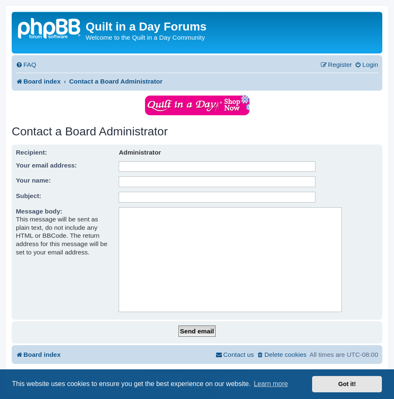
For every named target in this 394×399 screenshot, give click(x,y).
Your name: (33, 180)
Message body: (39, 211)
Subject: (28, 195)
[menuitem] (26, 65)
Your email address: (46, 165)
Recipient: (31, 152)
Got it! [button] (347, 384)
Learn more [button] (271, 383)
